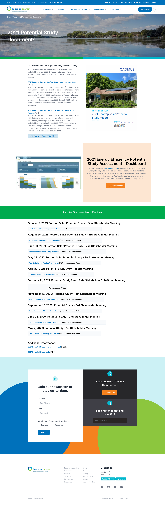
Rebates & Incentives (79, 9)
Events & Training (126, 2)
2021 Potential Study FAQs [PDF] (43, 136)
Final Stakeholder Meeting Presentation (44, 229)
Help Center (110, 393)
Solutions (67, 476)
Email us (121, 479)
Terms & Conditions (107, 498)
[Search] (110, 420)
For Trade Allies (88, 476)
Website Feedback (89, 482)
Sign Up (44, 432)
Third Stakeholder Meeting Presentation (44, 240)
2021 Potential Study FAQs (39, 352)
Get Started (145, 9)
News (115, 2)
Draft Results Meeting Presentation (42, 274)
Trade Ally (137, 2)
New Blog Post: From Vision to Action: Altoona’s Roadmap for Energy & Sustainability (34, 2)
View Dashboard (116, 186)
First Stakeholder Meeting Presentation (44, 263)
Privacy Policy (123, 498)
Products (47, 9)
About (15, 17)
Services (60, 9)
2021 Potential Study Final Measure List (44, 347)
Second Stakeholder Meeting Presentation (45, 252)
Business (67, 473)
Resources (114, 9)
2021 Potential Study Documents (29, 17)
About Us (108, 2)
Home (9, 17)
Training (85, 473)
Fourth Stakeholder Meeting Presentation (44, 299)
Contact (146, 2)
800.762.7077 (108, 479)
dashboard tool (111, 168)
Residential (68, 471)
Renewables (99, 9)
